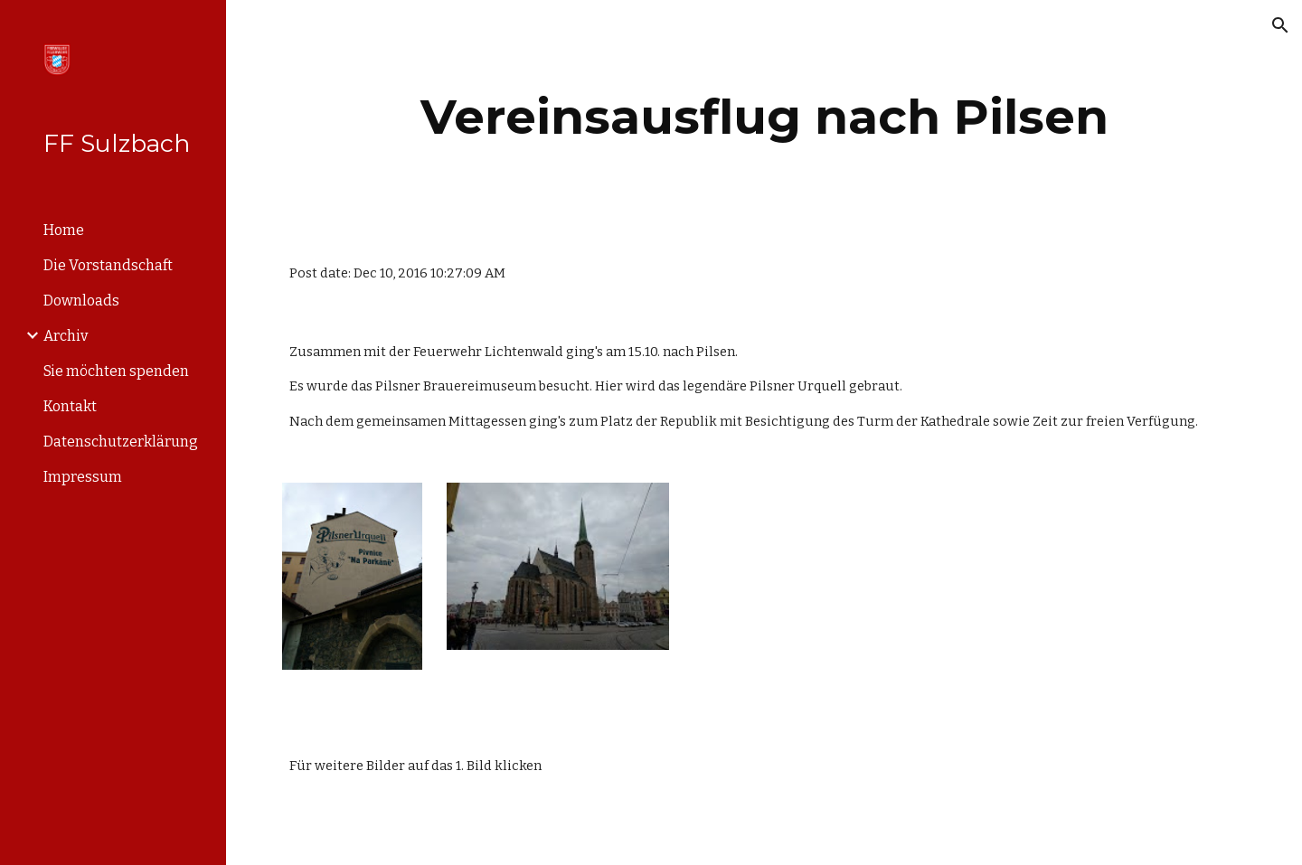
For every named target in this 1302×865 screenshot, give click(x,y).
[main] (764, 117)
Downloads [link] (81, 300)
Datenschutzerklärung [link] (120, 441)
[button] (1280, 25)
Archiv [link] (65, 335)
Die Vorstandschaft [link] (108, 265)
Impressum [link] (82, 476)
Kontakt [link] (70, 406)
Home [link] (63, 230)
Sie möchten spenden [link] (116, 371)
